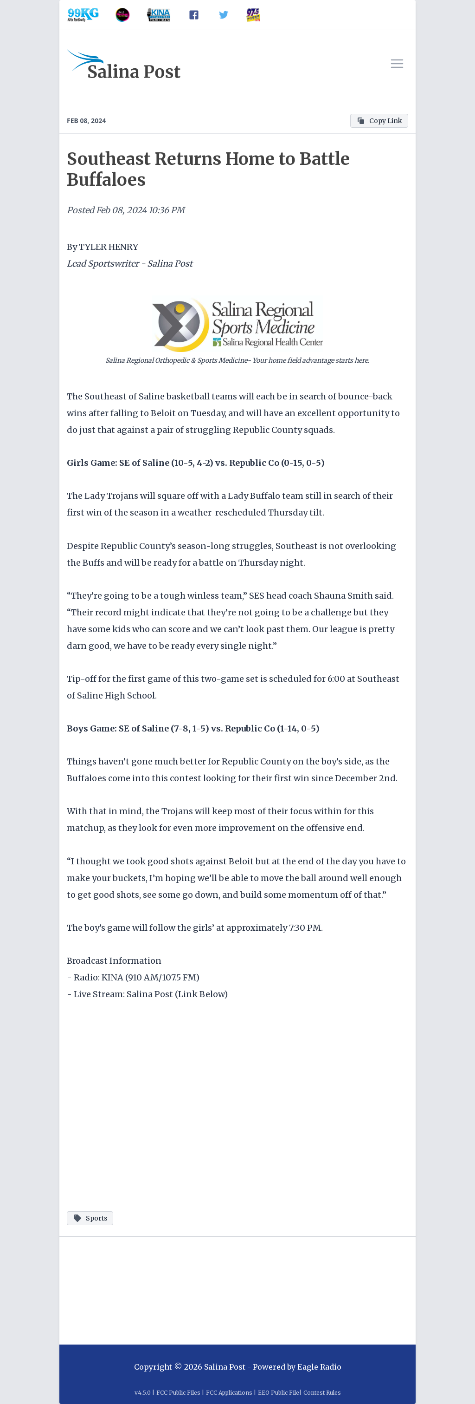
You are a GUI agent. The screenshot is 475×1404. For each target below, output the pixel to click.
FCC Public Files (178, 1392)
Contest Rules (322, 1392)
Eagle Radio (319, 1366)
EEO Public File (278, 1392)
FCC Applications (229, 1392)
